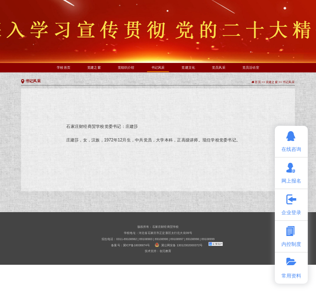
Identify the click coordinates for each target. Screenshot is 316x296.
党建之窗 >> (274, 81)
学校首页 (63, 67)
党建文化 (188, 67)
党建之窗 (94, 67)
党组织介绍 (126, 67)
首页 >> (260, 81)
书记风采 (158, 67)
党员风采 (218, 67)
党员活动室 (250, 67)
